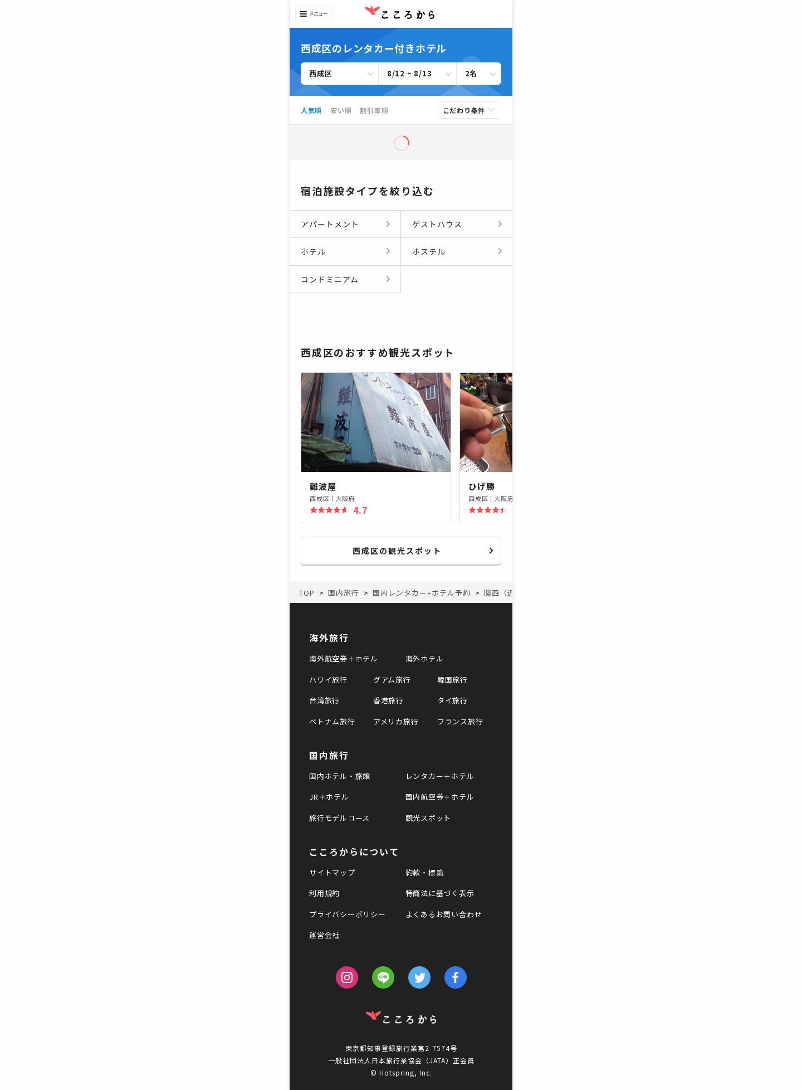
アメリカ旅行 (396, 721)
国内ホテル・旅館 (339, 776)
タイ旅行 (452, 700)
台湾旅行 (324, 700)
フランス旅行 (460, 721)
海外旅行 (329, 637)
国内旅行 (329, 755)
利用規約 (324, 893)
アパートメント (330, 224)
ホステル (429, 251)
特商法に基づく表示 (440, 893)
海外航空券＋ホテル (343, 658)
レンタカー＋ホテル (440, 776)
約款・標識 (424, 872)
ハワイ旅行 (328, 679)
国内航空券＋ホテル (440, 796)
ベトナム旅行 (332, 721)
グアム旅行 (392, 679)
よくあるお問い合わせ (443, 914)
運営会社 (324, 935)
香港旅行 (388, 700)
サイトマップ (332, 872)
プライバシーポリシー (347, 914)
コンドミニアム (330, 279)
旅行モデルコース (339, 817)
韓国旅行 (452, 679)
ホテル (313, 251)
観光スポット (428, 817)
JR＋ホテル (329, 796)
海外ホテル (424, 658)
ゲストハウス (437, 224)
